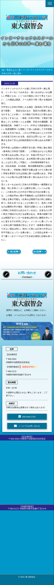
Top (3, 70)
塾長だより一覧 (14, 70)
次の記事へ (38, 251)
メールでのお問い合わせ (29, 426)
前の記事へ (15, 251)
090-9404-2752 (29, 417)
